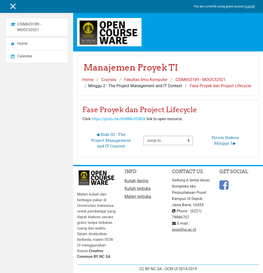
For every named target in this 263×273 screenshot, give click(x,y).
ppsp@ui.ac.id (184, 229)
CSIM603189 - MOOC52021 (200, 79)
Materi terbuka (138, 196)
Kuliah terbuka (138, 188)
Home (87, 79)
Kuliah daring (136, 180)
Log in (250, 6)
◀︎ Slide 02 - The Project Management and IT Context (111, 140)
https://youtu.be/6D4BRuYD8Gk (118, 119)
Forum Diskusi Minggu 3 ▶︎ (226, 140)
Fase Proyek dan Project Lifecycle (220, 85)
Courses (108, 79)
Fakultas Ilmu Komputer (145, 79)
